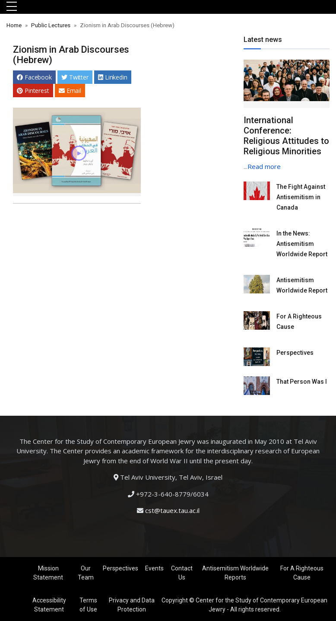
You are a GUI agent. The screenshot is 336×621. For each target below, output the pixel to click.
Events (154, 568)
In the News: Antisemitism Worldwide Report (301, 244)
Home (14, 25)
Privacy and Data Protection (132, 605)
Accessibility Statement (49, 605)
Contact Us (182, 573)
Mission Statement (48, 573)
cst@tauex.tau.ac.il (172, 510)
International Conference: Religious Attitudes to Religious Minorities (286, 135)
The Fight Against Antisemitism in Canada (300, 197)
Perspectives (295, 352)
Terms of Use (88, 605)
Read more (264, 166)
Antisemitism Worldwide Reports (235, 573)
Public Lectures (50, 25)
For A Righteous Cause (301, 573)
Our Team (86, 573)
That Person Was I (301, 381)
